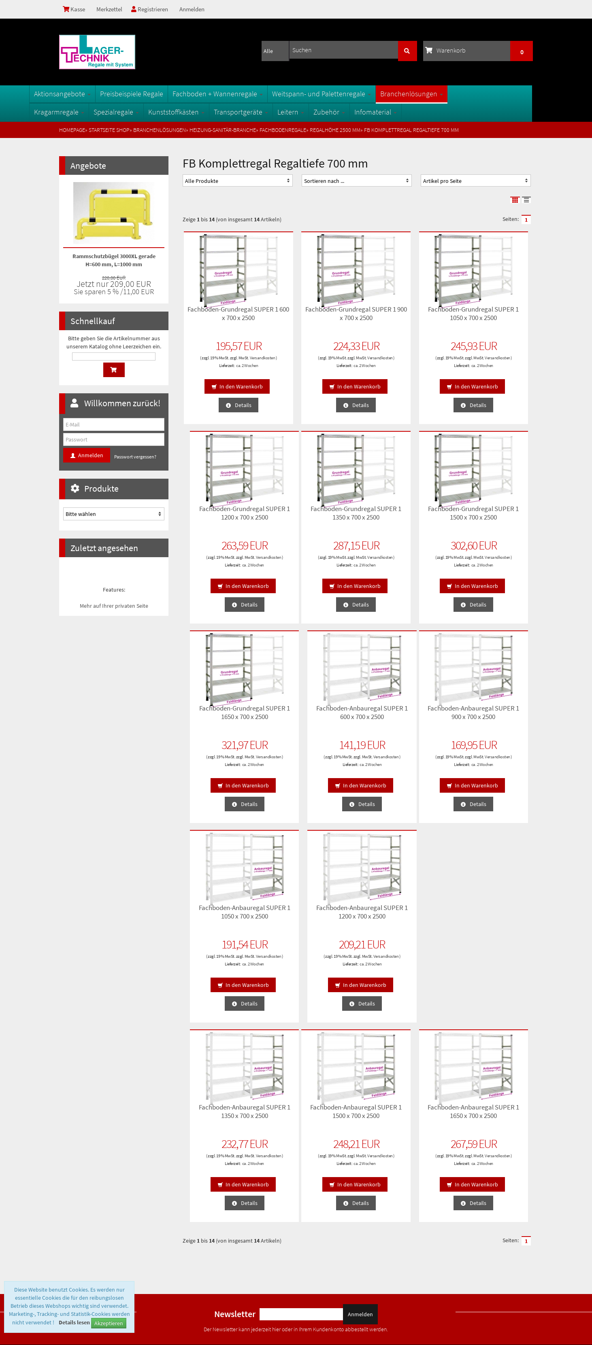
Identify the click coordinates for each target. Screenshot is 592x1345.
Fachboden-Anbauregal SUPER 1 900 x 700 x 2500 (223, 715)
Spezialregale (146, 112)
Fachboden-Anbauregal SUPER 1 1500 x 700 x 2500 (223, 915)
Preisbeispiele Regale (161, 93)
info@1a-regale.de (508, 1274)
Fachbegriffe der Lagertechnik (219, 1199)
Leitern (320, 112)
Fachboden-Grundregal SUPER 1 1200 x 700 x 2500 (490, 316)
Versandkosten (222, 362)
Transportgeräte (271, 112)
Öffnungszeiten (202, 1224)
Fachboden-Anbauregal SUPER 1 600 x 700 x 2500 (490, 516)
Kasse (74, 9)
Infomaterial (405, 112)
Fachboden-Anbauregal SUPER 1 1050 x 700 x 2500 (312, 715)
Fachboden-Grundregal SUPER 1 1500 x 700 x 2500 (312, 516)
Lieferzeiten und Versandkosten (99, 1212)
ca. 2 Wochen (231, 370)
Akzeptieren (108, 1323)
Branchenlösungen (441, 93)
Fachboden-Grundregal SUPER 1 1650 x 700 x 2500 (401, 516)
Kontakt (72, 1224)
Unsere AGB (76, 1186)
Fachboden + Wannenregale (247, 93)
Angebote (88, 165)
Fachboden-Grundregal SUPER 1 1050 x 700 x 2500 (401, 316)
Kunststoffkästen (206, 112)
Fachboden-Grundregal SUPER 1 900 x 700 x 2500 (312, 316)
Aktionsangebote (92, 93)
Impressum (76, 1237)
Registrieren (152, 9)
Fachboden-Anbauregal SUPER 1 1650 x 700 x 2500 (312, 915)
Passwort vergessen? (135, 457)
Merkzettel (111, 9)
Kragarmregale (89, 112)
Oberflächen (199, 1212)
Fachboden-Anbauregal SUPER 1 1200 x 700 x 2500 (401, 715)
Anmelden (196, 9)
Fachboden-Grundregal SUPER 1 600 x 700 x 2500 (222, 316)
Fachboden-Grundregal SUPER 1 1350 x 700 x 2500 (222, 516)
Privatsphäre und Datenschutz (97, 1199)
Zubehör (359, 112)
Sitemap (194, 1186)
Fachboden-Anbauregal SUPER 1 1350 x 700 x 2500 (490, 715)
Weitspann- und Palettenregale (351, 93)
